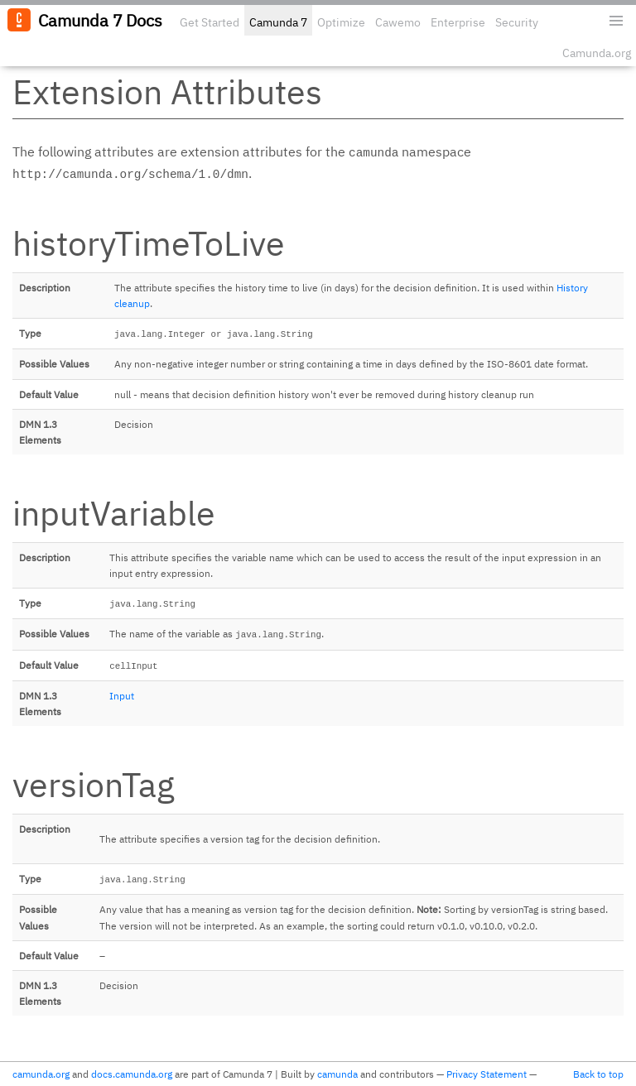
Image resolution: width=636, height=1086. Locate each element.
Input (121, 696)
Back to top (598, 1074)
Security (516, 22)
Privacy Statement (486, 1074)
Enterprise (458, 22)
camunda (337, 1074)
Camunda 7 (278, 22)
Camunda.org (596, 53)
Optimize (341, 22)
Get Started (209, 22)
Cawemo (398, 22)
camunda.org (41, 1074)
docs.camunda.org (131, 1074)
